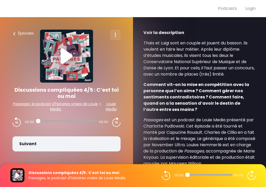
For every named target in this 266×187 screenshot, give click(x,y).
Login (250, 8)
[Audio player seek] (66, 121)
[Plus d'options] (115, 35)
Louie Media (111, 106)
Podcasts (227, 8)
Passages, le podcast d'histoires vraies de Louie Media (55, 106)
